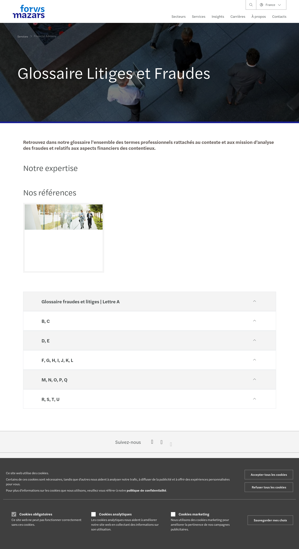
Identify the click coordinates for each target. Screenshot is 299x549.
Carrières (237, 16)
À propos (259, 16)
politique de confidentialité (146, 490)
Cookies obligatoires (35, 514)
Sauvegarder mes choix (270, 520)
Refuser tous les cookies (269, 487)
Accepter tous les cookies (269, 474)
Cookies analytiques (115, 514)
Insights (218, 16)
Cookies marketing (194, 514)
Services (198, 16)
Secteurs (179, 16)
